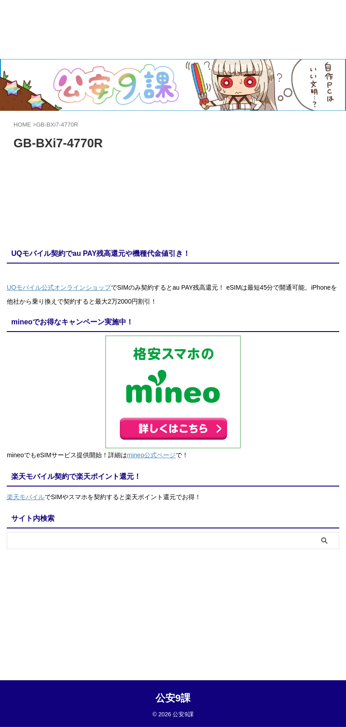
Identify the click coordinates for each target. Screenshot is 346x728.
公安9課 (173, 596)
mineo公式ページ (151, 454)
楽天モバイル (26, 495)
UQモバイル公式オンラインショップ (59, 287)
